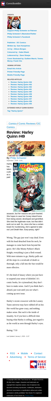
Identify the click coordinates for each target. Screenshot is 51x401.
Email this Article (14, 69)
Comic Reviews (27, 123)
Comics (13, 123)
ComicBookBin (11, 4)
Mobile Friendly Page (16, 75)
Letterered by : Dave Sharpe (18, 55)
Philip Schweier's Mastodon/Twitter (21, 34)
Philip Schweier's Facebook (18, 37)
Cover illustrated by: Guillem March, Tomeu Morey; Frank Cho (25, 60)
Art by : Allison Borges (16, 49)
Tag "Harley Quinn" (15, 111)
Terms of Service (37, 357)
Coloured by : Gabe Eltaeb (18, 52)
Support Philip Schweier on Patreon (22, 31)
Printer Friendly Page (16, 72)
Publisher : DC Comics (16, 43)
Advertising (16, 357)
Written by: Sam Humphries (18, 46)
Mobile (24, 353)
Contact (38, 353)
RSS (12, 353)
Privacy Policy (29, 395)
